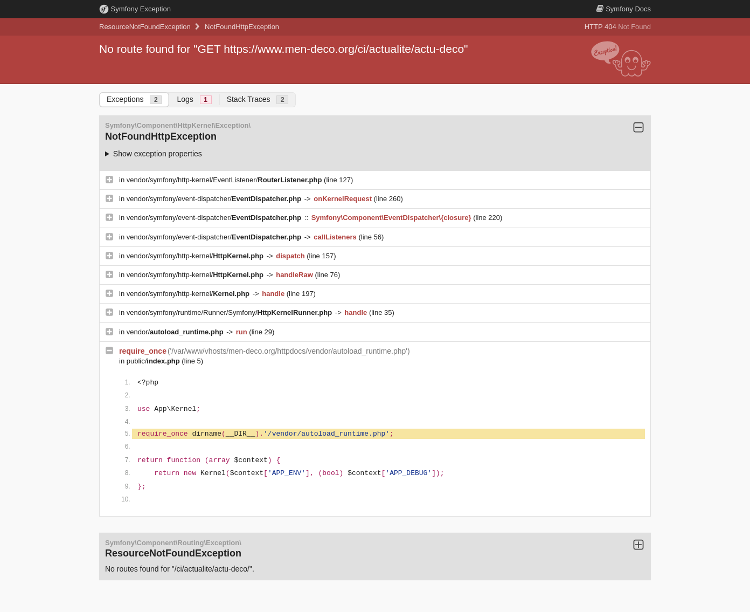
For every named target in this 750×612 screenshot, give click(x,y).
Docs (623, 9)
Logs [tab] (194, 99)
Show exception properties (157, 153)
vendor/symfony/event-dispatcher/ (215, 199)
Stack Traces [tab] (258, 99)
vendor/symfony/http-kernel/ (196, 256)
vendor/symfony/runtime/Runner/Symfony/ (230, 312)
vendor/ (176, 332)
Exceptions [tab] (134, 99)
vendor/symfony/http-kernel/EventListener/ (225, 180)
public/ (154, 361)
